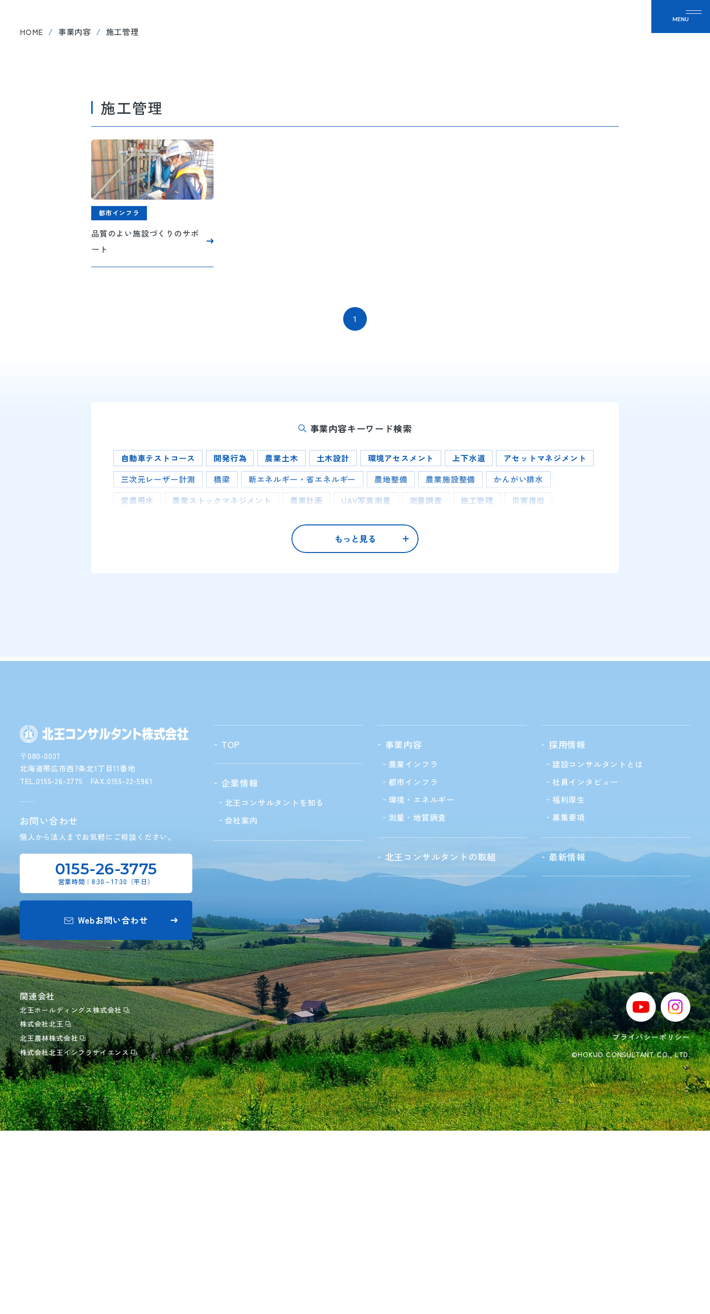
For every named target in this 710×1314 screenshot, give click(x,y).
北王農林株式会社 (52, 1222)
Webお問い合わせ (121, 1104)
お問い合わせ (607, 29)
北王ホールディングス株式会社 (74, 1193)
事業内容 (74, 219)
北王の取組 (439, 29)
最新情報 (546, 29)
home (31, 219)
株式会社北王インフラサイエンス (78, 1236)
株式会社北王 (45, 1207)
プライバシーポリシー (651, 1220)
